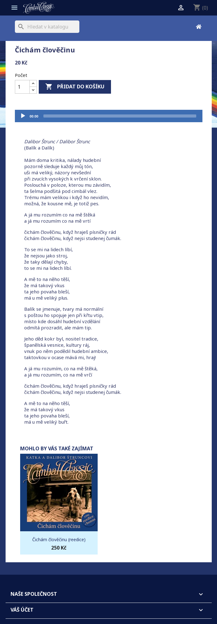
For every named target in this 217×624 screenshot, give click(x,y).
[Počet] (22, 87)
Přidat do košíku (74, 87)
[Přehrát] (23, 116)
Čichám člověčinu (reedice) (59, 539)
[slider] (119, 116)
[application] (108, 116)
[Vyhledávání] (47, 26)
